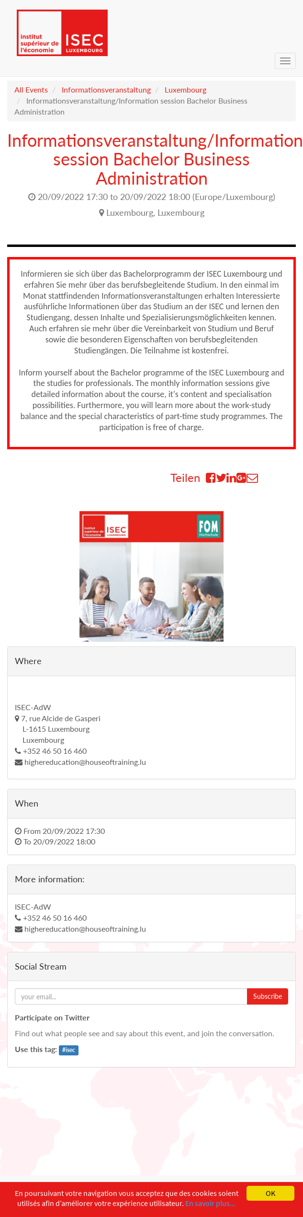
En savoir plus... (210, 1203)
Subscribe (267, 996)
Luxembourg (185, 89)
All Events (31, 89)
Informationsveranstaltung (106, 89)
